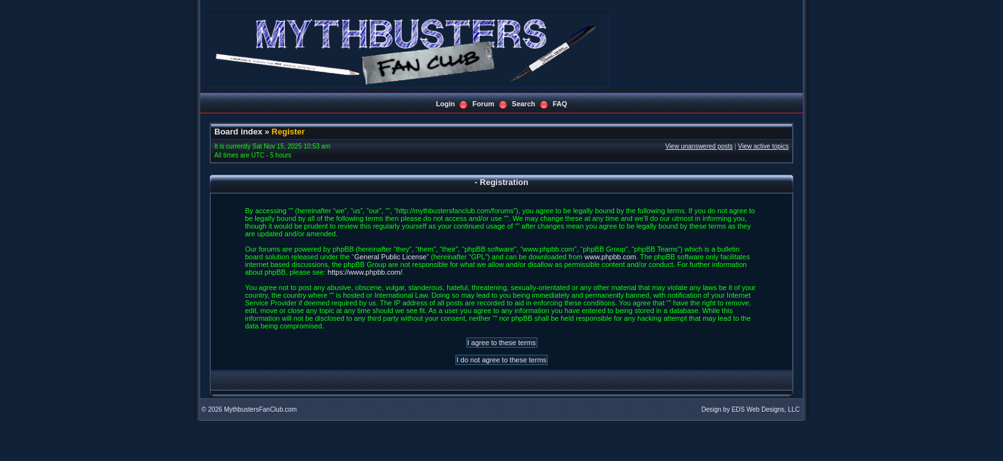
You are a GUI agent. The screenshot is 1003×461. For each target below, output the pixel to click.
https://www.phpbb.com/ (365, 272)
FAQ (560, 104)
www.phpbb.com (610, 257)
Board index (238, 131)
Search (523, 104)
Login (445, 104)
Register (288, 131)
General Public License (390, 257)
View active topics (763, 146)
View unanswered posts (698, 146)
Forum (483, 104)
